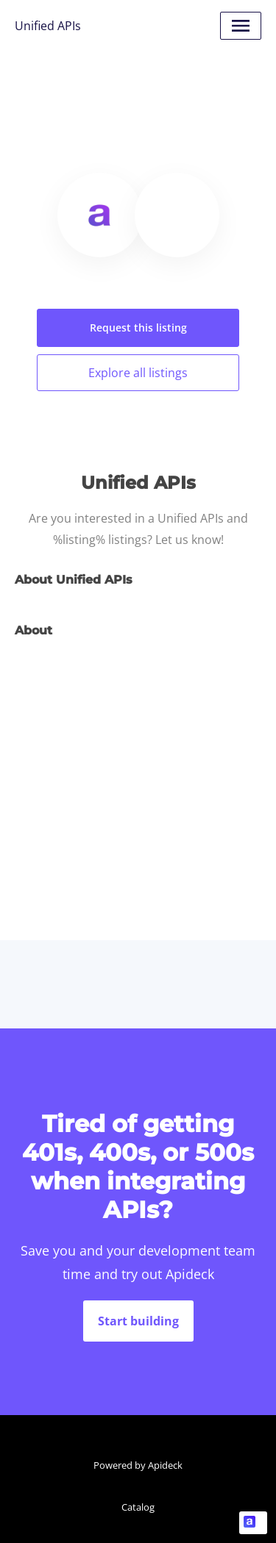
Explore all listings (138, 373)
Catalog (138, 1507)
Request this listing (138, 327)
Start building (138, 1321)
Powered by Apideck (138, 1465)
